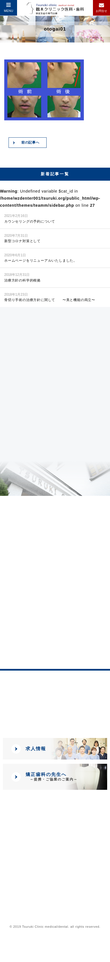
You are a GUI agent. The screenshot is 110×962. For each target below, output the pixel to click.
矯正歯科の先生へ (52, 776)
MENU (8, 7)
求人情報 (36, 748)
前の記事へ (30, 142)
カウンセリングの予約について (29, 218)
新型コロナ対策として (22, 238)
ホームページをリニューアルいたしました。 (40, 258)
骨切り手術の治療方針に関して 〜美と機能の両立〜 (49, 297)
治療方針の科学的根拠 (22, 277)
